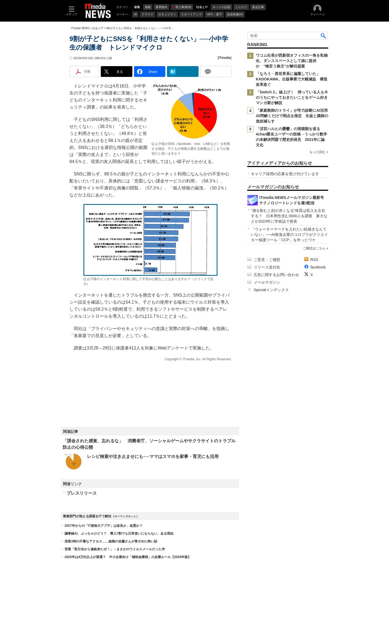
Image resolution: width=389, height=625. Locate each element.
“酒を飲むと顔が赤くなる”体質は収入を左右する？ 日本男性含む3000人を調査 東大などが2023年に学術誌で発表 (289, 215)
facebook (318, 267)
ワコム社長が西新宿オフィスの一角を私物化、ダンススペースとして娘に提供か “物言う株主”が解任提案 (292, 60)
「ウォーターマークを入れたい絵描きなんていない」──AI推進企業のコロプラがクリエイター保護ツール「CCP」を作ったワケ (289, 234)
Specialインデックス (271, 290)
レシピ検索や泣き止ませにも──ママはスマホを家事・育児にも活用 (153, 456)
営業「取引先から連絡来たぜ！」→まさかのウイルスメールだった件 (115, 549)
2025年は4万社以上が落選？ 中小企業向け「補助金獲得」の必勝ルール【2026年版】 (128, 557)
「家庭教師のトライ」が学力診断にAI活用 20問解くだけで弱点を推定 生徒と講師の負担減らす (293, 115)
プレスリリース (81, 493)
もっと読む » (318, 152)
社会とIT (97, 28)
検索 (324, 35)
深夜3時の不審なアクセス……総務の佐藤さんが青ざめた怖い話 (111, 541)
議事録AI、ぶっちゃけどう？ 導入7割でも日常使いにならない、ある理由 (119, 533)
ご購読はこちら (314, 248)
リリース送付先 (267, 267)
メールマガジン (267, 282)
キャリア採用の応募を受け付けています (285, 174)
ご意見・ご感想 (267, 259)
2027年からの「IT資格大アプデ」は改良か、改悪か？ (104, 526)
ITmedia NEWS (80, 28)
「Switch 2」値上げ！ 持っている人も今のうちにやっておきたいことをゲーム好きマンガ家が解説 (292, 97)
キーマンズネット (125, 516)
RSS (314, 259)
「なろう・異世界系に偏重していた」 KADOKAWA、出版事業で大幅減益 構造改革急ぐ (291, 79)
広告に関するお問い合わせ (276, 275)
